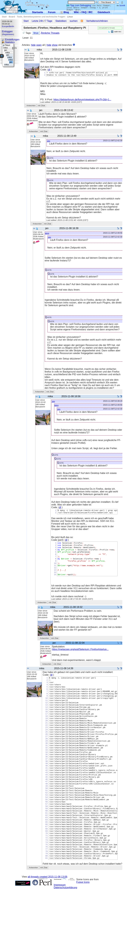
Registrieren (8, 34)
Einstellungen (11, 39)
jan (48, 141)
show (54, 45)
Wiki (76, 12)
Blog (64, 12)
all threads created (47, 921)
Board (12, 16)
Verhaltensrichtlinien (97, 21)
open (39, 45)
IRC (90, 12)
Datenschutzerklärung (65, 932)
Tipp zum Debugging (79, 5)
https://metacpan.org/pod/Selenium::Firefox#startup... (80, 658)
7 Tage (48, 21)
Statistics (8, 42)
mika (47, 234)
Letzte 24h (37, 21)
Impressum (60, 930)
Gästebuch (104, 12)
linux (36, 33)
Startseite (37, 12)
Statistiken (61, 21)
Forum (52, 12)
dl (49, 69)
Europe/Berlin (8, 26)
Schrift (120, 5)
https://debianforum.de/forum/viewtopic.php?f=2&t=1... (82, 100)
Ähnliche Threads (50, 33)
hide (33, 45)
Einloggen (7, 31)
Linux (70, 16)
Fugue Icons (83, 927)
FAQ (84, 12)
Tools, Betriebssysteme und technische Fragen (41, 16)
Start (4, 16)
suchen (73, 21)
